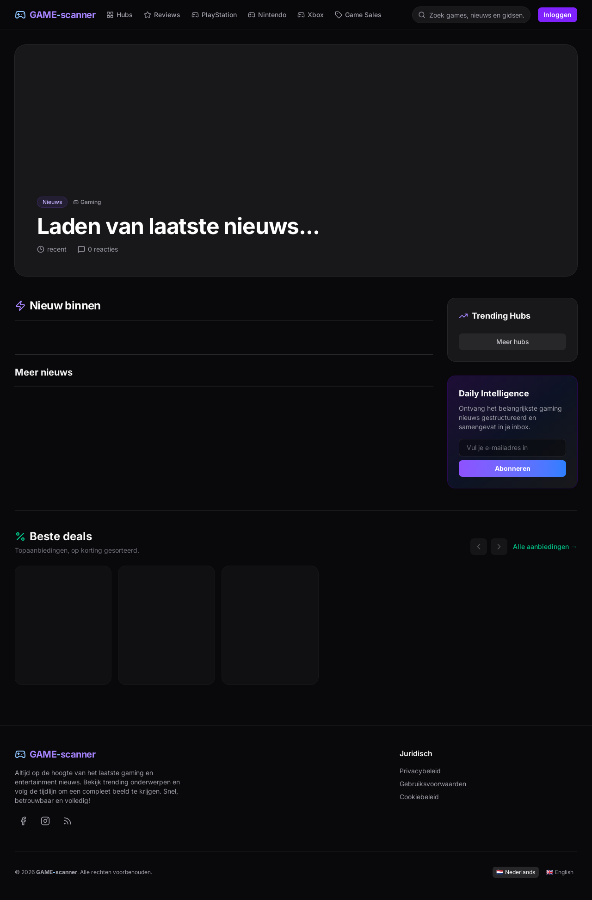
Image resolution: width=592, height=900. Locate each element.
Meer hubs (512, 341)
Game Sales (358, 14)
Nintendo (267, 14)
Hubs (119, 14)
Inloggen (557, 14)
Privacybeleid (420, 771)
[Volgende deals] (499, 546)
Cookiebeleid (419, 797)
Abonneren (512, 468)
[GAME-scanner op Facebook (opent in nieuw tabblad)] (23, 821)
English (560, 872)
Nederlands (515, 872)
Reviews (162, 14)
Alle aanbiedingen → (545, 546)
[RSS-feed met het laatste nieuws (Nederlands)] (67, 821)
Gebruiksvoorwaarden (433, 784)
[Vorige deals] (478, 546)
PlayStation (214, 14)
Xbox (310, 14)
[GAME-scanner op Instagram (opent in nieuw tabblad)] (45, 821)
